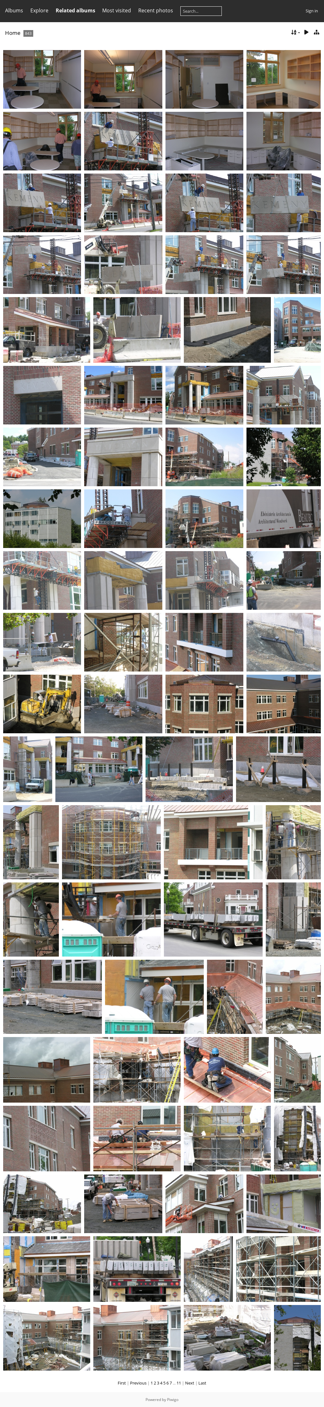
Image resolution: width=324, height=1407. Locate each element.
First (122, 1383)
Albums (14, 10)
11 (179, 1383)
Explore (39, 10)
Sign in (312, 11)
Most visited (116, 10)
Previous (138, 1383)
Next (189, 1383)
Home (13, 32)
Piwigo (172, 1399)
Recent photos (155, 10)
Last (202, 1383)
